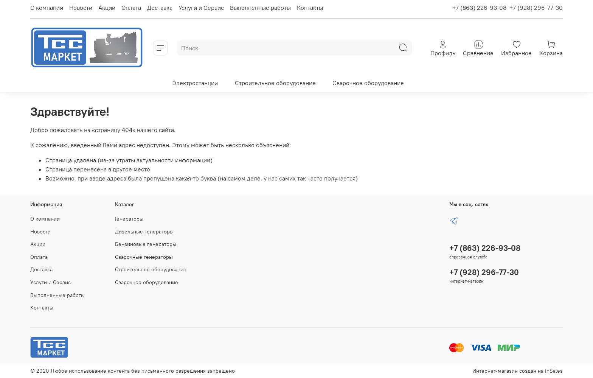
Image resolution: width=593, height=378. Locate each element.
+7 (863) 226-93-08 (479, 7)
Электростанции (195, 83)
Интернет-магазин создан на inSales (517, 370)
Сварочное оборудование (368, 83)
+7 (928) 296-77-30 (536, 7)
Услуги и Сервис (201, 7)
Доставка (159, 7)
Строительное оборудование (275, 83)
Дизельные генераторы (144, 231)
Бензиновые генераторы (145, 244)
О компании (46, 7)
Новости (80, 7)
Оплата (131, 7)
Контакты (310, 7)
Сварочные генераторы (144, 257)
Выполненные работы (260, 7)
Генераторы (129, 218)
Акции (106, 7)
